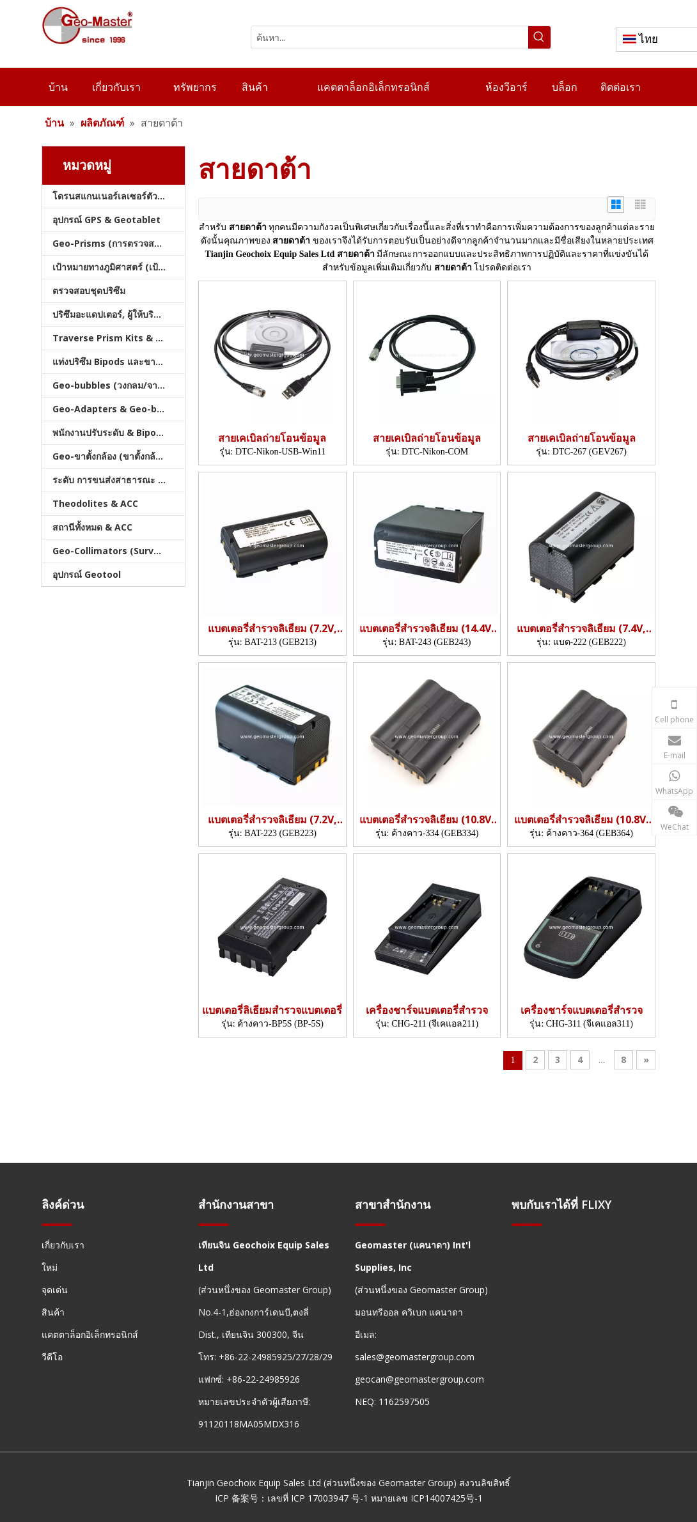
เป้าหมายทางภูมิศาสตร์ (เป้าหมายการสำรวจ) (118, 267)
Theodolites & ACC (95, 503)
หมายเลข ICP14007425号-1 (427, 1498)
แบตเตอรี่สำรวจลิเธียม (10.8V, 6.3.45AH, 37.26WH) (426, 820)
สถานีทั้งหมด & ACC (92, 527)
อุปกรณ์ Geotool (86, 574)
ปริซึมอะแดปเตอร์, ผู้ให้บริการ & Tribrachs (118, 314)
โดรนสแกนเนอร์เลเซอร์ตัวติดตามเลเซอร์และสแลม (118, 196)
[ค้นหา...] (389, 37)
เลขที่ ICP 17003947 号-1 (317, 1498)
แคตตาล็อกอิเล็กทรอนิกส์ (90, 1334)
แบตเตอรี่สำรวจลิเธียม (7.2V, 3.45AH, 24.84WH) (272, 628)
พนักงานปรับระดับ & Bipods (109, 432)
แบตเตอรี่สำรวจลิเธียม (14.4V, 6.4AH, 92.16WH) (426, 628)
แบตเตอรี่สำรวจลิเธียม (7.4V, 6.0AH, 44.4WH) (581, 628)
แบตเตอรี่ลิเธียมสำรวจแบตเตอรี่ (272, 1010)
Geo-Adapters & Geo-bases (115, 409)
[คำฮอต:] (539, 37)
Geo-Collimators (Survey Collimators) (118, 551)
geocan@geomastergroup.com (419, 1379)
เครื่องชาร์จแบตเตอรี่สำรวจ (427, 1010)
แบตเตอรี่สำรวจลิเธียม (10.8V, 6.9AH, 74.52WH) (581, 820)
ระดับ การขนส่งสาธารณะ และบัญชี (118, 480)
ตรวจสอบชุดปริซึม (88, 290)
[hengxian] (57, 1224)
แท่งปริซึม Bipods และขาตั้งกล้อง (118, 361)
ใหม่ (50, 1267)
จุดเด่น (55, 1290)
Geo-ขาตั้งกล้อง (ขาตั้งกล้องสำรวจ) (118, 456)
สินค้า (53, 1312)
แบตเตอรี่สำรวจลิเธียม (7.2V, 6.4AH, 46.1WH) (272, 820)
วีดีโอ (52, 1357)
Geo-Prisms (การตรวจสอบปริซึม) (118, 243)
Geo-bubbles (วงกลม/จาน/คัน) (117, 385)
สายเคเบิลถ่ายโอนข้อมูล (272, 438)
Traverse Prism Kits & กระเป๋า (118, 338)
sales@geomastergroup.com (414, 1357)
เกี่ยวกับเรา (63, 1245)
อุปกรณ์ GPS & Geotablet (106, 220)
